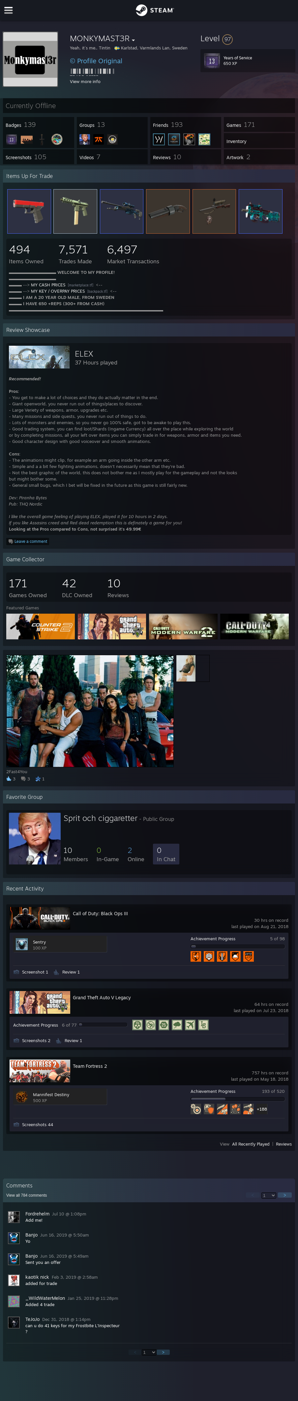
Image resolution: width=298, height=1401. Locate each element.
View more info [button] (85, 81)
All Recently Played (251, 1144)
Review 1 (71, 972)
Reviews (284, 1144)
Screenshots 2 (36, 1040)
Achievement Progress (213, 938)
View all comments (26, 1195)
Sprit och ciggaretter (100, 818)
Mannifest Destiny (51, 1094)
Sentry (39, 942)
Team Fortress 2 (90, 1066)
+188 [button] (262, 1109)
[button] (247, 38)
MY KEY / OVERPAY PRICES (58, 291)
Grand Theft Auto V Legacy (102, 997)
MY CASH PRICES (48, 284)
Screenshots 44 (37, 1124)
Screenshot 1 (35, 972)
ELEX (84, 354)
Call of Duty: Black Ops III (100, 913)
